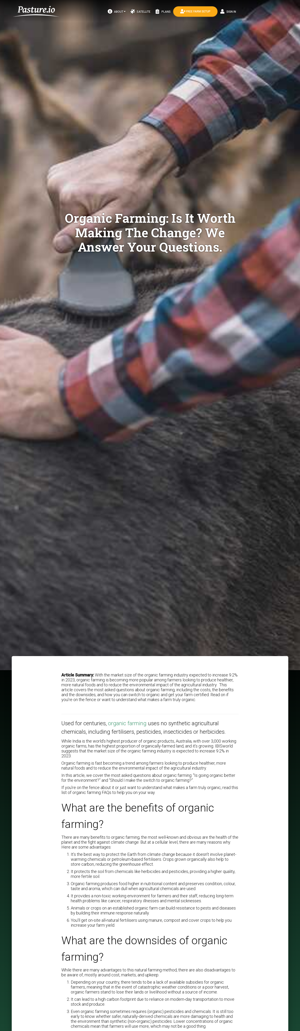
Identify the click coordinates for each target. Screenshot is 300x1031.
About (117, 11)
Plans (163, 11)
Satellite (140, 11)
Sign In (228, 11)
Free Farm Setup (195, 11)
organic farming (127, 723)
